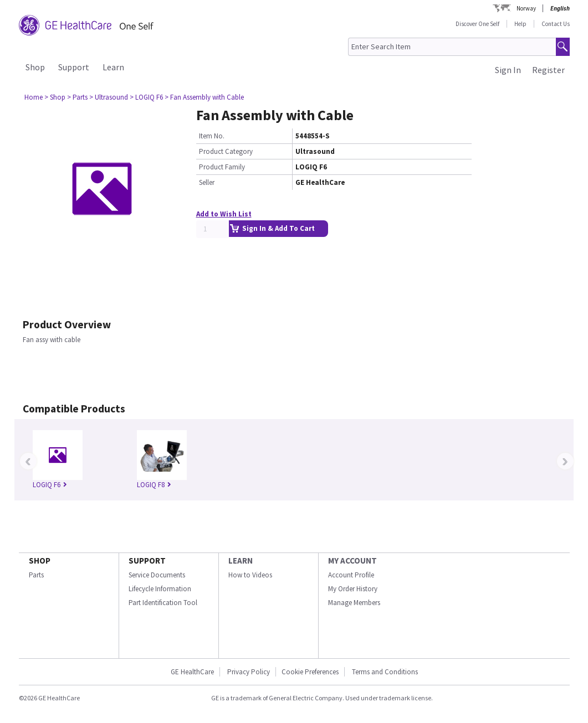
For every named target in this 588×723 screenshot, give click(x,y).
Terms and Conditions (385, 671)
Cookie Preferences (310, 671)
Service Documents (157, 575)
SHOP (39, 560)
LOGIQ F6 (50, 484)
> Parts (77, 97)
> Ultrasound (108, 97)
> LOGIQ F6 (146, 97)
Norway (526, 8)
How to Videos (250, 575)
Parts (36, 575)
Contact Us (555, 24)
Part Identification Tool (163, 602)
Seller (206, 182)
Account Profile (351, 575)
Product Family (222, 167)
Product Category (226, 151)
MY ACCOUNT (352, 560)
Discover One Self (477, 24)
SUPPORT (147, 560)
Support (73, 67)
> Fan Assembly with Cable (204, 97)
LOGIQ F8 (154, 484)
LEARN (240, 560)
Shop (35, 67)
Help (520, 24)
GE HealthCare (192, 671)
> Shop (54, 97)
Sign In (508, 69)
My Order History (352, 588)
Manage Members (354, 602)
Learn (113, 67)
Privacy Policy (248, 671)
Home (33, 97)
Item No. (211, 136)
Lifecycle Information (160, 588)
